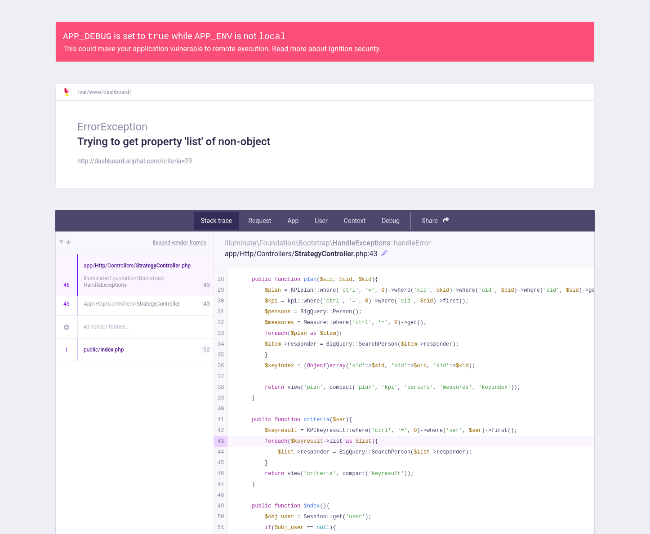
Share (435, 220)
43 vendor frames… (106, 327)
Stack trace (216, 220)
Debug (391, 220)
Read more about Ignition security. (326, 48)
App (292, 220)
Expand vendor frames (179, 243)
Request (259, 220)
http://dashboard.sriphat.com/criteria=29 (134, 161)
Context (354, 220)
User (321, 220)
